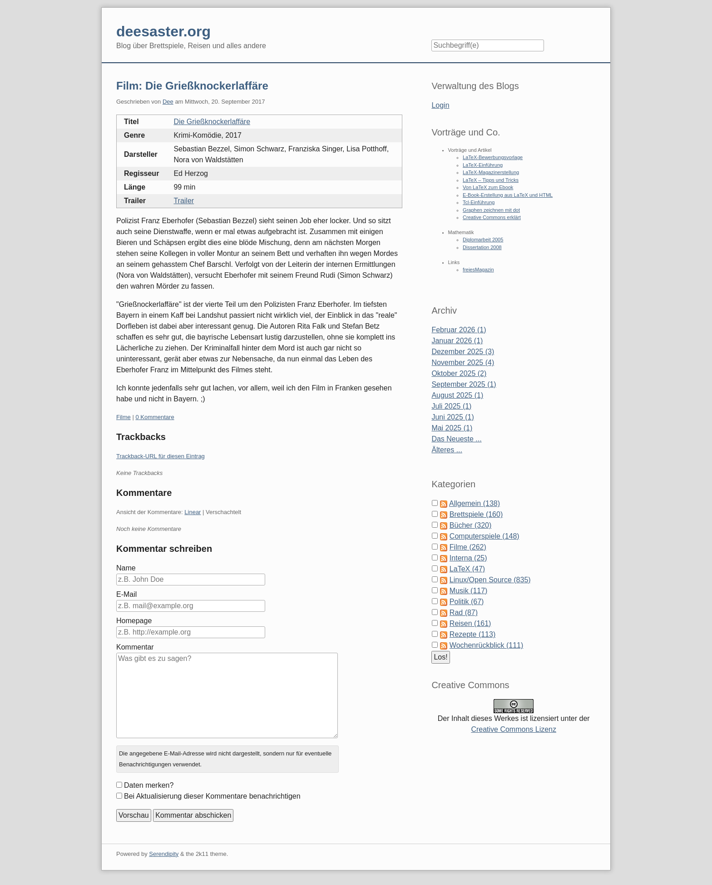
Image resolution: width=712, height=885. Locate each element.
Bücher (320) (471, 525)
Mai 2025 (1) (451, 428)
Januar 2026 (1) (457, 341)
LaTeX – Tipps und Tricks (491, 180)
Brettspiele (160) (476, 514)
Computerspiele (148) (484, 536)
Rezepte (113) (472, 634)
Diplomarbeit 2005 (483, 239)
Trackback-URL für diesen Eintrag (160, 456)
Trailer (183, 201)
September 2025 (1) (463, 384)
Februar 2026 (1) (458, 330)
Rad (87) (464, 612)
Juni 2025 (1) (452, 417)
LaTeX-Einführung (483, 165)
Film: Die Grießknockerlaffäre (192, 86)
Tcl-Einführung (478, 202)
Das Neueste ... (456, 439)
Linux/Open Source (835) (490, 580)
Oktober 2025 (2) (458, 373)
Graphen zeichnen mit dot (491, 210)
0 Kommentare (154, 417)
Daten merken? (148, 785)
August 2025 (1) (457, 395)
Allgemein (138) (474, 503)
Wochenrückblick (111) (486, 645)
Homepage (134, 621)
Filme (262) (468, 547)
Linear (192, 512)
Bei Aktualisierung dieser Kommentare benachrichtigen (212, 796)
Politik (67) (467, 601)
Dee (168, 101)
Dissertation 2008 (482, 247)
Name (126, 568)
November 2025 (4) (462, 362)
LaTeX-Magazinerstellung (491, 172)
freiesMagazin (478, 269)
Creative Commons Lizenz (513, 729)
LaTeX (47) (467, 569)
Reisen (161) (470, 623)
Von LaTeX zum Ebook (488, 187)
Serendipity (163, 853)
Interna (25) (468, 558)
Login (440, 105)
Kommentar (135, 647)
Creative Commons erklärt (492, 217)
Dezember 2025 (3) (462, 351)
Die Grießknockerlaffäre (211, 121)
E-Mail (126, 594)
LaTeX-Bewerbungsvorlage (493, 157)
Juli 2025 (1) (451, 406)
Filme (123, 417)
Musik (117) (469, 591)
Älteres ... (446, 450)
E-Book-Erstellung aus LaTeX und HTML (508, 195)
